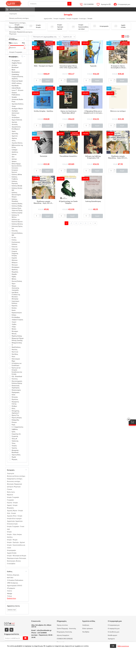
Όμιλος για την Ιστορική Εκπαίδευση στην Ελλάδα (17, 371)
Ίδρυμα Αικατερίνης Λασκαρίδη (15, 288)
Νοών (13, 356)
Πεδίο (13, 395)
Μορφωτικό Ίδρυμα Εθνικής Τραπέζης (17, 339)
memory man (12, 610)
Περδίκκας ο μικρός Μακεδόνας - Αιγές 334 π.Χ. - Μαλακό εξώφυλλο (118, 157)
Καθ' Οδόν (10, 577)
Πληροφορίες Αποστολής (64, 632)
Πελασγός (15, 397)
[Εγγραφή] (16, 638)
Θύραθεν (14, 274)
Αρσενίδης (15, 133)
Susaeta (14, 97)
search (22, 56)
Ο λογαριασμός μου (124, 4)
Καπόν (14, 310)
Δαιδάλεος (15, 152)
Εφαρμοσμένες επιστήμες (14, 479)
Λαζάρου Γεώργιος (17, 319)
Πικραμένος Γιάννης (15, 403)
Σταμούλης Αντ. (16, 434)
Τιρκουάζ (93, 66)
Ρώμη (13, 424)
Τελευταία (95, 223)
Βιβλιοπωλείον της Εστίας (17, 146)
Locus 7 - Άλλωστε (17, 90)
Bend (13, 70)
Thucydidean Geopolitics (68, 156)
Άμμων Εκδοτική (17, 120)
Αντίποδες (15, 124)
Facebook (6, 630)
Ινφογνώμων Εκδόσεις (15, 302)
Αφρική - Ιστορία (12, 505)
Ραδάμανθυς (15, 420)
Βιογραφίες (10, 508)
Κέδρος (14, 315)
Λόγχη (14, 326)
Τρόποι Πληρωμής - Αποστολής (66, 628)
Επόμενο (90, 223)
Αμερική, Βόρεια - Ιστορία (15, 510)
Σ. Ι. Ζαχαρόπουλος (17, 427)
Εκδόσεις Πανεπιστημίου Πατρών (16, 195)
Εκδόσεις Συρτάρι (17, 213)
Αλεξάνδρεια (15, 117)
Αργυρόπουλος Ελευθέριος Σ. (16, 128)
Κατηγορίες (15, 9)
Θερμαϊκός (15, 272)
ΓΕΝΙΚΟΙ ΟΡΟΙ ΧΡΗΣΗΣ (65, 638)
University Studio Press (17, 100)
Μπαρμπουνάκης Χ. (17, 344)
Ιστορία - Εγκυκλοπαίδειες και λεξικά (83, 27)
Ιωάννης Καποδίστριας (93, 201)
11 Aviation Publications (15, 580)
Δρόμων (14, 161)
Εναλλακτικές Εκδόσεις (16, 243)
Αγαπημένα (111, 638)
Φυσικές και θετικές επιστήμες (16, 476)
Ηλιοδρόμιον (15, 267)
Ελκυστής (15, 231)
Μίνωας (14, 333)
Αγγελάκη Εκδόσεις (17, 104)
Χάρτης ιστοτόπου (62, 625)
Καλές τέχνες (11, 492)
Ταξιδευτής (15, 441)
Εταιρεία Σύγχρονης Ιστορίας (15, 253)
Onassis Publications (16, 94)
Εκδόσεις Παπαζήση (15, 200)
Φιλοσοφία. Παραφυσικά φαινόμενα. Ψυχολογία (14, 485)
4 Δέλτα (9, 591)
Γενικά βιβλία (11, 563)
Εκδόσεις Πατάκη (17, 203)
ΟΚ (113, 646)
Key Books (15, 85)
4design (9, 593)
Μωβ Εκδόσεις (16, 347)
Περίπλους (15, 399)
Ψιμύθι (14, 457)
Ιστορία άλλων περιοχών (14, 518)
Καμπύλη (14, 305)
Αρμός (14, 131)
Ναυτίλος (14, 349)
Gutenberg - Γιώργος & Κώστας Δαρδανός (17, 76)
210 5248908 (89, 4)
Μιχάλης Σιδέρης (17, 336)
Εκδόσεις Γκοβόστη (15, 178)
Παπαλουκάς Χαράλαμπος (15, 387)
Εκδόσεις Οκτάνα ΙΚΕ (17, 189)
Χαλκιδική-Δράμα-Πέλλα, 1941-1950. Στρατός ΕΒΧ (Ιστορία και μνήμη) (68, 67)
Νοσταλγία (43, 156)
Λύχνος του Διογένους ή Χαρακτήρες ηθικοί (68, 112)
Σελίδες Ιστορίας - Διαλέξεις (43, 111)
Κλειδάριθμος (16, 317)
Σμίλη (13, 431)
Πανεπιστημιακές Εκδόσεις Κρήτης (17, 382)
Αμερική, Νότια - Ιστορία (14, 516)
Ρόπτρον (14, 422)
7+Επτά (9, 596)
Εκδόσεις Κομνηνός (15, 182)
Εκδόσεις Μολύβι (17, 186)
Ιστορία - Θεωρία (12, 540)
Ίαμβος (14, 276)
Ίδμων (13, 283)
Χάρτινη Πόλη (16, 455)
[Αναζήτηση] (50, 3)
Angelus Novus (17, 63)
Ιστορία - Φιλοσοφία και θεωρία (16, 555)
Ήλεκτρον (15, 265)
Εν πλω (14, 237)
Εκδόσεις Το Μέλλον (15, 216)
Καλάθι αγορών (112, 635)
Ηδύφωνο (14, 262)
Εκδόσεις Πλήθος (17, 206)
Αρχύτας (14, 138)
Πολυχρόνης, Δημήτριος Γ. (16, 412)
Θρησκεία (10, 494)
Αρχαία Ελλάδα (11, 553)
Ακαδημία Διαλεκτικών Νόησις (15, 113)
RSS (11, 630)
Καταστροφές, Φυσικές (14, 561)
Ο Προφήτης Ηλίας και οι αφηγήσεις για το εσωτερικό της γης (93, 112)
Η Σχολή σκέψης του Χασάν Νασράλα (68, 202)
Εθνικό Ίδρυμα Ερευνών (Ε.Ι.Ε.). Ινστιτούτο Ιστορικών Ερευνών (17, 168)
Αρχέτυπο (15, 136)
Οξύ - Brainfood (17, 376)
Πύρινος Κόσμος (17, 417)
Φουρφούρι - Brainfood (15, 451)
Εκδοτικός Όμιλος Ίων (17, 227)
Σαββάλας (15, 429)
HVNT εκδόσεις (16, 83)
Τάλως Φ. (14, 438)
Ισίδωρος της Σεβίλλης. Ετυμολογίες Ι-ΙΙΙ (93, 157)
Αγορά (47, 80)
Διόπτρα (14, 159)
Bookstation (16, 72)
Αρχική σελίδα (48, 18)
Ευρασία (14, 258)
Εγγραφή (25, 638)
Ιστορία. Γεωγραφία (13, 497)
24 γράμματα (16, 60)
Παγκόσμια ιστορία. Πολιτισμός (16, 558)
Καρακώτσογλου (17, 312)
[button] (40, 79)
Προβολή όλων (11, 598)
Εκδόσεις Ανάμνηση (13, 575)
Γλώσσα (9, 489)
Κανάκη (14, 308)
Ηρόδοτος (15, 269)
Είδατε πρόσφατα (87, 628)
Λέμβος (14, 324)
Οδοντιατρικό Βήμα (16, 360)
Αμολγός (14, 122)
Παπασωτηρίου (16, 390)
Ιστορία (9, 532)
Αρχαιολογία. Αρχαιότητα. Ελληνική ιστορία (15, 522)
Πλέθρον (14, 406)
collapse (24, 39)
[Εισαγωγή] (36, 80)
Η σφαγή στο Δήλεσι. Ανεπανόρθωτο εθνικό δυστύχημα (118, 67)
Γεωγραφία (10, 500)
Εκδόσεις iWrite (17, 174)
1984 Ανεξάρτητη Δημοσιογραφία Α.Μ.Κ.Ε (14, 584)
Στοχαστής (15, 436)
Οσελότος (15, 379)
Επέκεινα (14, 246)
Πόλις (13, 408)
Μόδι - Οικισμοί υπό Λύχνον (43, 66)
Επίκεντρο (15, 249)
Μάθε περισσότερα (123, 646)
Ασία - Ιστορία (11, 513)
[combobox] (50, 37)
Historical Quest (17, 81)
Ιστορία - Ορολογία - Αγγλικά (60, 27)
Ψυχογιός (14, 459)
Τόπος (13, 443)
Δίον (13, 157)
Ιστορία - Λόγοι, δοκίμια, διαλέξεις (19, 27)
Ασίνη (13, 140)
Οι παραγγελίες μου (114, 628)
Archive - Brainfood (15, 66)
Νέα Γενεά (15, 352)
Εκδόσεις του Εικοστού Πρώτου (17, 220)
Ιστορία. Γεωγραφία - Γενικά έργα (15, 528)
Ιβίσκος (14, 279)
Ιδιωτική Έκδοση (17, 281)
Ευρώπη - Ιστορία (12, 502)
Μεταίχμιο (15, 331)
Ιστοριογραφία (104, 26)
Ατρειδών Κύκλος (17, 143)
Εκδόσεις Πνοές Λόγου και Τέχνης (17, 209)
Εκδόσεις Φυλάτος (17, 224)
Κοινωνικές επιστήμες (13, 481)
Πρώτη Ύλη (15, 415)
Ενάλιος (14, 240)
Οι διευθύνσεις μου (113, 632)
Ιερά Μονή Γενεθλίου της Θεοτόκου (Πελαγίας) (16, 296)
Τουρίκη (14, 445)
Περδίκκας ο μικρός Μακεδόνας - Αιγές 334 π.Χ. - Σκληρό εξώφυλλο (43, 202)
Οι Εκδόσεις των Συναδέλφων (17, 364)
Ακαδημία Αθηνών (17, 108)
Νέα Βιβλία (85, 632)
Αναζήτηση (69, 4)
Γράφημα (14, 150)
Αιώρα (14, 106)
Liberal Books (16, 88)
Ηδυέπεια (14, 260)
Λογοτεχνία (10, 473)
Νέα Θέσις (15, 354)
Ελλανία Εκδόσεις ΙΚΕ (17, 234)
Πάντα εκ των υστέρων (118, 111)
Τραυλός (14, 448)
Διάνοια (14, 154)
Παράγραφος (15, 392)
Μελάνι (14, 329)
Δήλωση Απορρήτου (63, 635)
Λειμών (14, 322)
